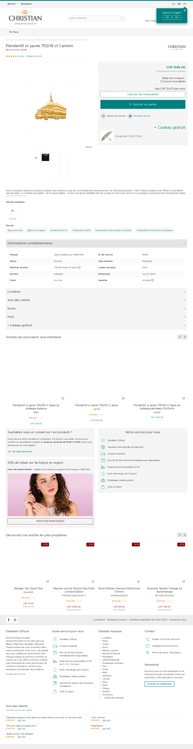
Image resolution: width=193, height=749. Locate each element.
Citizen (105, 643)
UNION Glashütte (111, 615)
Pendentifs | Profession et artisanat (154, 230)
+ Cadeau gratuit (116, 242)
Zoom (89, 147)
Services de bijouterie (20, 715)
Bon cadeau (16, 724)
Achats (59, 712)
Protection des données (114, 721)
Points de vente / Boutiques (166, 608)
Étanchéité (15, 721)
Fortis (105, 624)
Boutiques (154, 715)
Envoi (90, 242)
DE (173, 4)
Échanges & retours (117, 575)
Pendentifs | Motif (81, 230)
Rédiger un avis (34, 56)
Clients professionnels (113, 724)
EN (184, 4)
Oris (104, 621)
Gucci (105, 602)
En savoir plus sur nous (15, 629)
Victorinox (107, 650)
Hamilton (106, 631)
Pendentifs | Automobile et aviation (114, 230)
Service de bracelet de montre (25, 718)
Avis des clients (73, 242)
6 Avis (21, 56)
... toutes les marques (113, 653)
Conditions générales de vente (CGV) (148, 575)
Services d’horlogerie (20, 712)
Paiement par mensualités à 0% (118, 715)
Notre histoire (156, 721)
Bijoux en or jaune (36, 230)
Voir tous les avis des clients (19, 665)
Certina (106, 634)
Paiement (61, 715)
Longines (107, 593)
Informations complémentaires (27, 242)
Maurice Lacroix (110, 606)
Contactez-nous (177, 575)
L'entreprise (99, 575)
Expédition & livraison (66, 718)
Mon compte (151, 21)
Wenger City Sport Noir (28, 543)
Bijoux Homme (15, 230)
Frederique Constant (112, 618)
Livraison (55, 242)
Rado (105, 596)
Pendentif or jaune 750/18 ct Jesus (96, 360)
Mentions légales (157, 718)
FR (179, 4)
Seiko (105, 640)
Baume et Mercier (111, 609)
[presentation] (179, 291)
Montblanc (107, 612)
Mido (104, 628)
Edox (104, 637)
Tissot (105, 599)
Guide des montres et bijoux (116, 727)
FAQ (100, 242)
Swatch (106, 647)
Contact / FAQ (156, 712)
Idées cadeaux (63, 724)
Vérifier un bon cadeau (21, 727)
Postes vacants (157, 724)
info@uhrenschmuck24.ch (165, 601)
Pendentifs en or (59, 230)
